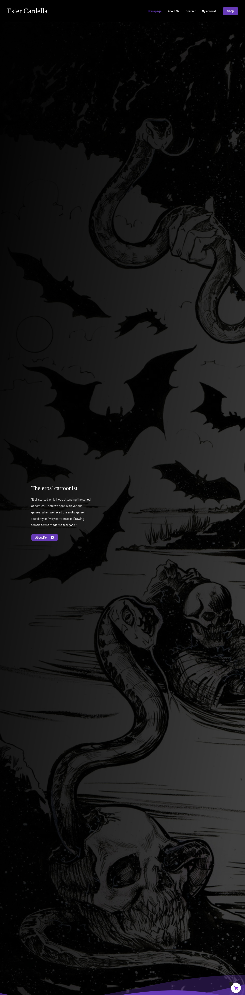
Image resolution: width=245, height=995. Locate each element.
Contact (191, 11)
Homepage (154, 11)
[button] (230, 11)
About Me (173, 11)
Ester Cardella (27, 11)
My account (209, 11)
